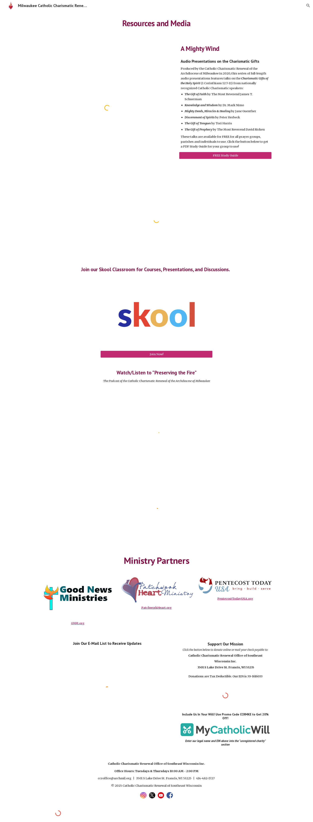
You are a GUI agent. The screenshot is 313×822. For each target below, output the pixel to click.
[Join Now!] (156, 354)
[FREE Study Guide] (225, 155)
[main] (156, 23)
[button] (308, 5)
